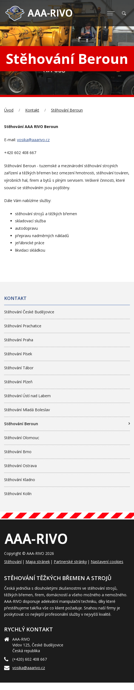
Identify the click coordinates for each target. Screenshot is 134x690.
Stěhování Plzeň (18, 381)
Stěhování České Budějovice (29, 311)
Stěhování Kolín (18, 493)
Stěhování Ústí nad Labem (27, 395)
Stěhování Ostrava (20, 465)
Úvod (8, 110)
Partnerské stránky (70, 561)
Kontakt (32, 110)
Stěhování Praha (18, 339)
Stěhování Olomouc (21, 437)
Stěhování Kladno (19, 479)
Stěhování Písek (18, 353)
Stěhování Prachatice (22, 325)
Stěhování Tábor (18, 367)
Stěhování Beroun (67, 110)
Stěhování (13, 561)
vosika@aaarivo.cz (33, 139)
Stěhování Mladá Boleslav (27, 409)
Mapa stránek (37, 561)
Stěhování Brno (18, 451)
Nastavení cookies (107, 561)
